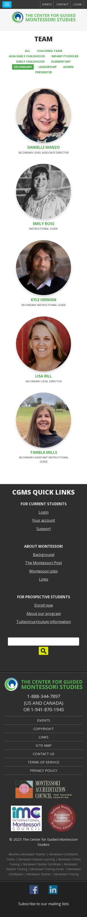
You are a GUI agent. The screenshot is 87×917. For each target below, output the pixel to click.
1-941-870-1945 (47, 709)
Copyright (43, 728)
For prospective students (43, 596)
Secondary (23, 67)
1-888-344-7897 (43, 696)
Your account (43, 520)
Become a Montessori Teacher (27, 854)
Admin (68, 67)
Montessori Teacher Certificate (42, 864)
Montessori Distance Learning (36, 859)
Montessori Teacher (39, 874)
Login (77, 4)
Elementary (61, 61)
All (27, 51)
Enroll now (43, 605)
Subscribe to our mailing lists (43, 903)
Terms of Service (43, 762)
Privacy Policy (43, 770)
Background (43, 554)
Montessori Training (66, 874)
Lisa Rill (43, 376)
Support (43, 528)
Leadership (48, 67)
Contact (62, 4)
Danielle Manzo (43, 147)
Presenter (43, 72)
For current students (44, 503)
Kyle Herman (43, 299)
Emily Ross (43, 223)
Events (47, 4)
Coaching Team (49, 51)
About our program (43, 613)
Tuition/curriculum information (43, 621)
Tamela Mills (43, 452)
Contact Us (43, 753)
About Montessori (43, 546)
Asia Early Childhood (27, 56)
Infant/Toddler (65, 56)
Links (43, 579)
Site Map (44, 745)
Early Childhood (30, 61)
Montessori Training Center (47, 869)
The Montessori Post (43, 562)
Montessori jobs (43, 571)
